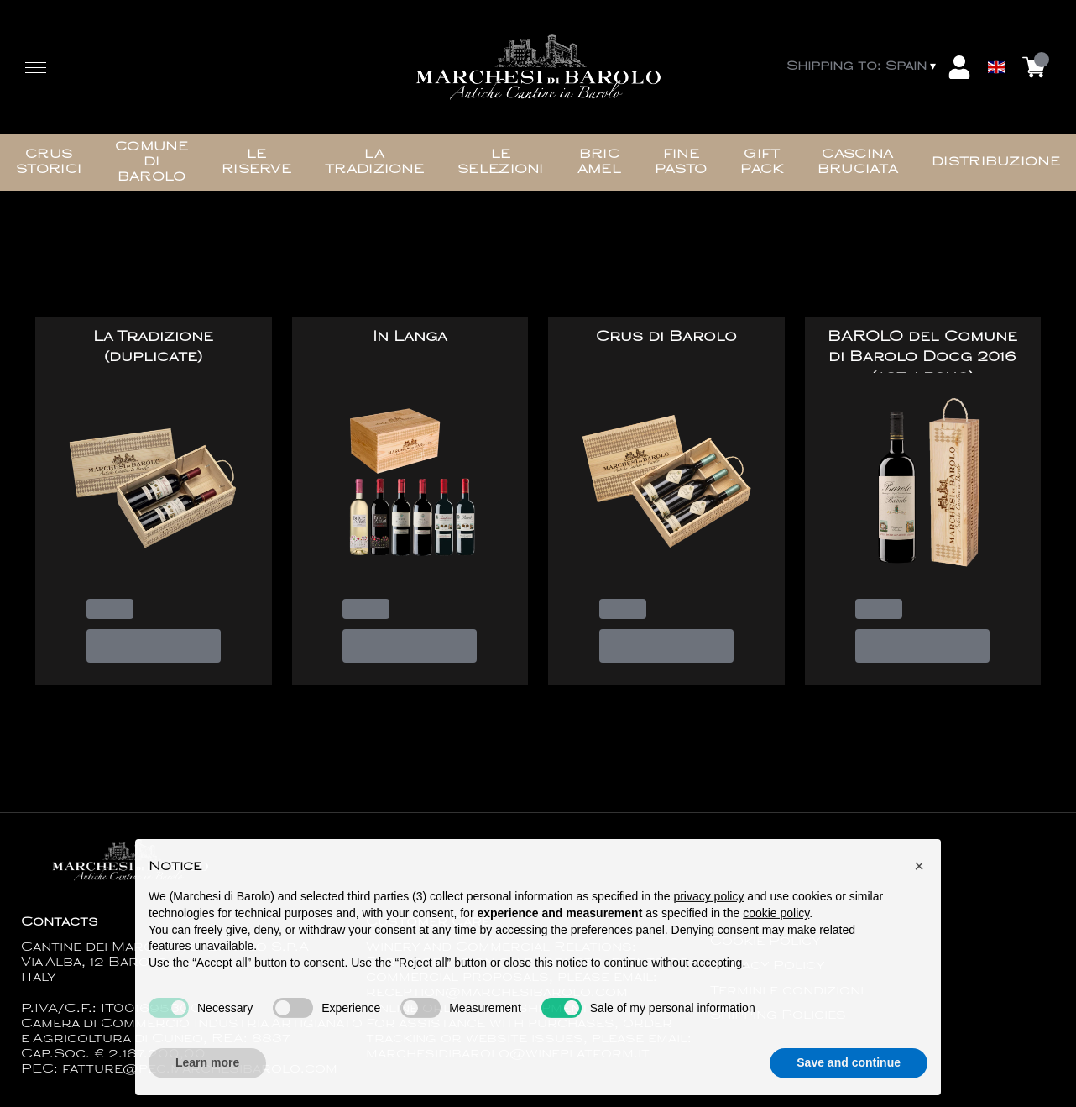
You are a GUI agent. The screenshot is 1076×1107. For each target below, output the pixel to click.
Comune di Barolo (151, 162)
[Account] (959, 67)
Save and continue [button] (849, 1075)
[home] (537, 67)
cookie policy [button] (776, 925)
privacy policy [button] (708, 909)
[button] (919, 878)
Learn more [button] (207, 1075)
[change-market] (862, 67)
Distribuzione (996, 162)
